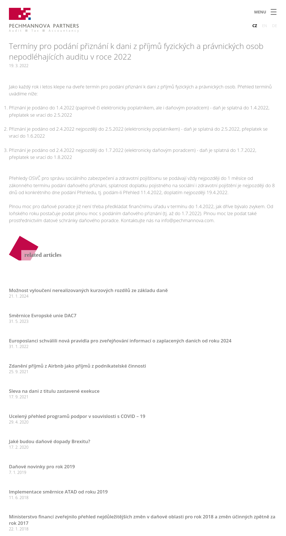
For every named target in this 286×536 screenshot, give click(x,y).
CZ (254, 25)
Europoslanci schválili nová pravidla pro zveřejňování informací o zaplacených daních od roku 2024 (120, 340)
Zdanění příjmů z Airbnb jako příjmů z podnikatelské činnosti (77, 366)
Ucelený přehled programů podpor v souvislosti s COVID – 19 (77, 416)
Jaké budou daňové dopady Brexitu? (49, 441)
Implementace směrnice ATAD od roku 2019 (58, 491)
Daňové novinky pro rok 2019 (42, 466)
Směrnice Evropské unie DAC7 (43, 315)
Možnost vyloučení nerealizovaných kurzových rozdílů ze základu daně (88, 290)
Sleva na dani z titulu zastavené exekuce (54, 391)
